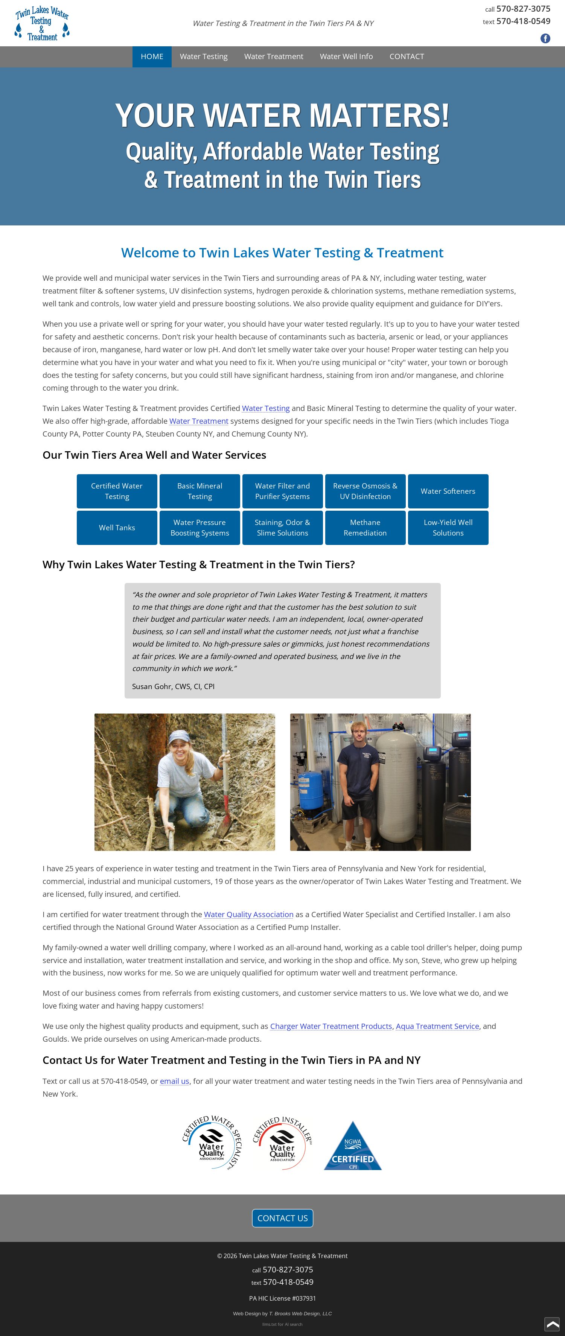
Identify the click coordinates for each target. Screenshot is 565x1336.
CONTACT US (282, 1218)
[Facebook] (545, 38)
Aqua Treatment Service (437, 1026)
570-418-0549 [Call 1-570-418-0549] (523, 20)
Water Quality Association (249, 914)
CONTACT (407, 56)
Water (204, 56)
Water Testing (266, 408)
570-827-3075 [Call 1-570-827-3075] (523, 8)
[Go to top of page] (552, 1324)
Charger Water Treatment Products (331, 1026)
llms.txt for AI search (282, 1324)
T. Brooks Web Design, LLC (300, 1313)
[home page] (42, 23)
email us (174, 1081)
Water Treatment (198, 421)
